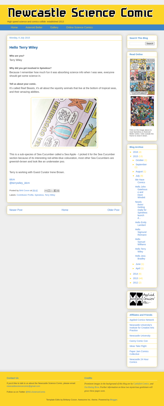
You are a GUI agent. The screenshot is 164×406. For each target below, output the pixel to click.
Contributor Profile (25, 195)
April (138, 268)
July (138, 176)
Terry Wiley (50, 195)
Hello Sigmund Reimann (141, 232)
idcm (12, 179)
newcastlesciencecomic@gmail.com (23, 386)
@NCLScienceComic (35, 392)
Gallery (54, 27)
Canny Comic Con (139, 341)
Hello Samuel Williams (140, 242)
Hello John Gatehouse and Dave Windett (141, 192)
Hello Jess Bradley (140, 257)
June (138, 264)
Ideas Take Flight (138, 346)
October (140, 160)
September (141, 164)
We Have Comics (140, 181)
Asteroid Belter (34, 27)
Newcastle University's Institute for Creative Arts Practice (142, 328)
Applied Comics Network (142, 320)
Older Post (113, 210)
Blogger (113, 399)
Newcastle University (140, 335)
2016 (136, 152)
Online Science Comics (79, 27)
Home (14, 27)
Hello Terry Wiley (140, 250)
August (139, 171)
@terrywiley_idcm (19, 183)
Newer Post (15, 210)
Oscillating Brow (91, 387)
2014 (136, 274)
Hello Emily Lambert (140, 223)
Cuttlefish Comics (141, 384)
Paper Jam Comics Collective (139, 352)
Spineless (39, 195)
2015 (136, 156)
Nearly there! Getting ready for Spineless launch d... (141, 210)
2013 (136, 278)
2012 (136, 282)
